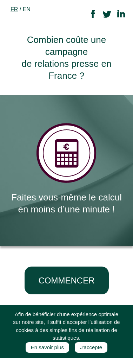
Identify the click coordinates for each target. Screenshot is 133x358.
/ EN (21, 9)
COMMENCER (67, 280)
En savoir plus (47, 347)
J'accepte (91, 347)
